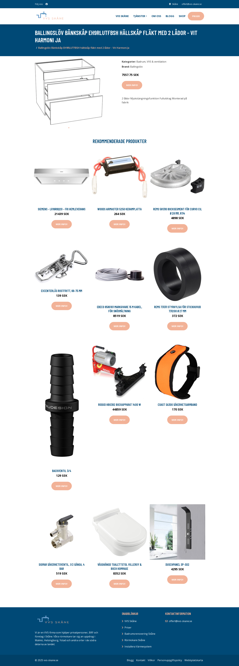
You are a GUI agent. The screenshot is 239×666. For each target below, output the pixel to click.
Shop (182, 16)
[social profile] (46, 4)
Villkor (151, 660)
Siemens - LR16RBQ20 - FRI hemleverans (61, 209)
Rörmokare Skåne (135, 640)
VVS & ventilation (156, 61)
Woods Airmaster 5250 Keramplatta (119, 209)
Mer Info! (132, 85)
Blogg (170, 16)
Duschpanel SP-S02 (177, 564)
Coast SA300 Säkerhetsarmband (177, 404)
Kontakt (140, 660)
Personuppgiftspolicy (169, 660)
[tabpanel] (69, 92)
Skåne (175, 4)
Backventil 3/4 (61, 471)
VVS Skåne (122, 16)
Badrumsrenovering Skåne (140, 633)
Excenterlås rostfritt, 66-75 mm (61, 291)
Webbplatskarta (193, 660)
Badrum (141, 61)
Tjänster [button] (139, 16)
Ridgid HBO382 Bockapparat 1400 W (119, 404)
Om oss (156, 16)
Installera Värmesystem (138, 646)
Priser (196, 16)
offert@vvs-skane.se (192, 4)
